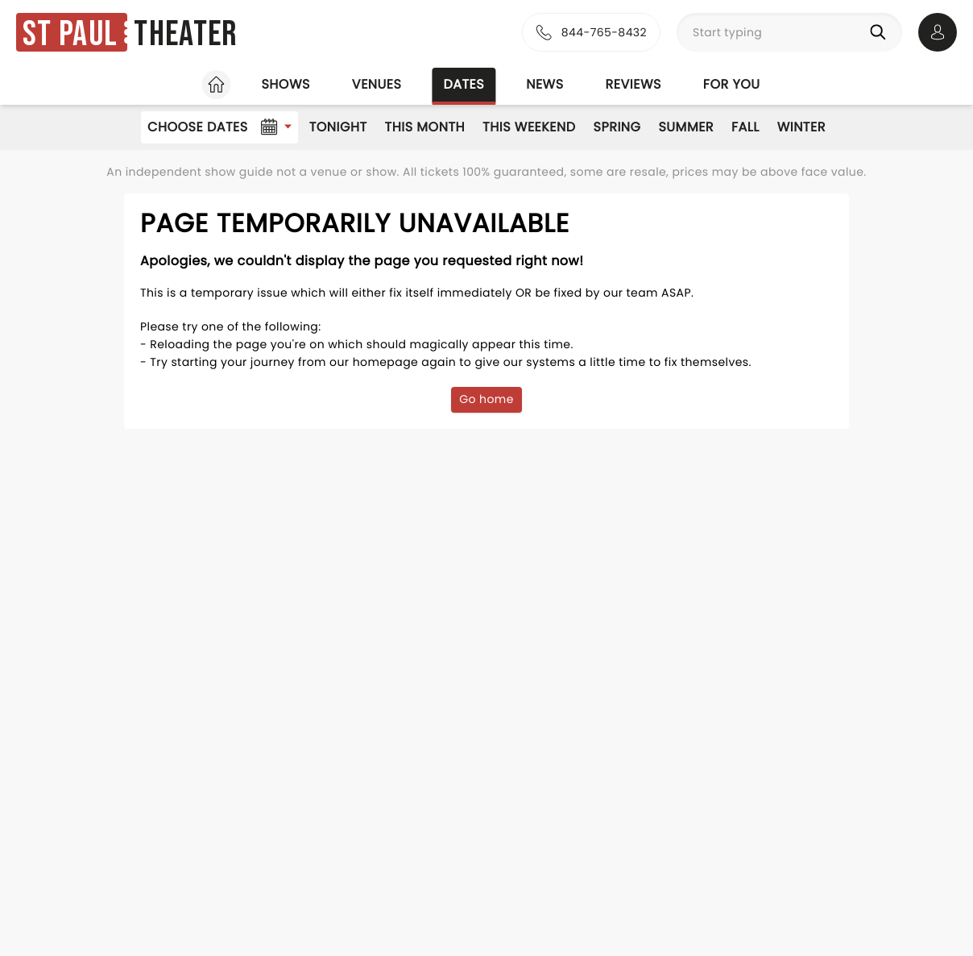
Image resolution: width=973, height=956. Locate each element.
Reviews (633, 84)
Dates (463, 84)
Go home (486, 399)
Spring (617, 127)
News (544, 84)
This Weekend (528, 127)
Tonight (338, 127)
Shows (285, 84)
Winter (801, 127)
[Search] (881, 32)
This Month (425, 127)
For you (731, 84)
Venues (377, 84)
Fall (745, 127)
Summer (686, 127)
